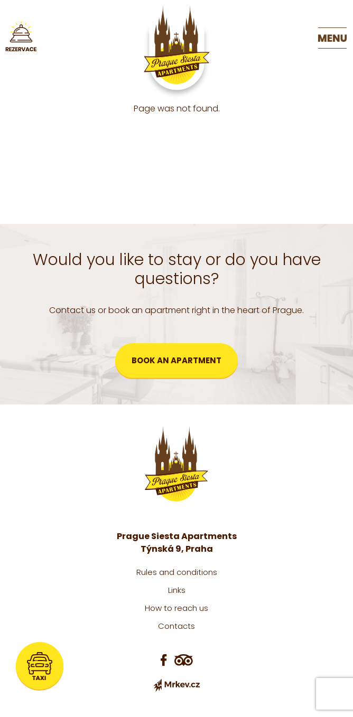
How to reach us (176, 608)
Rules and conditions (176, 572)
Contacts (176, 625)
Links (176, 590)
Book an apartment (176, 360)
